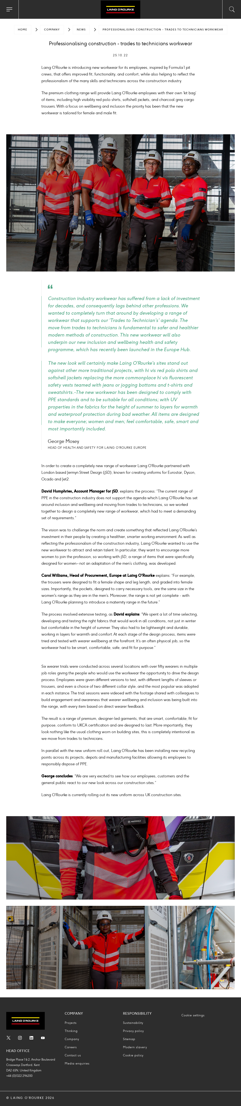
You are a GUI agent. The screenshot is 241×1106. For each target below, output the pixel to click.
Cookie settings (193, 1015)
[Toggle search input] (231, 9)
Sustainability (133, 1023)
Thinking (71, 1031)
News (81, 29)
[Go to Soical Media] (8, 1038)
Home (22, 29)
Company (52, 29)
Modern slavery (135, 1047)
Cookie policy (133, 1055)
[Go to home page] (120, 10)
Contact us (73, 1055)
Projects (71, 1023)
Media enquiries (77, 1063)
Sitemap (129, 1039)
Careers (71, 1047)
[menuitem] (22, 29)
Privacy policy (133, 1031)
